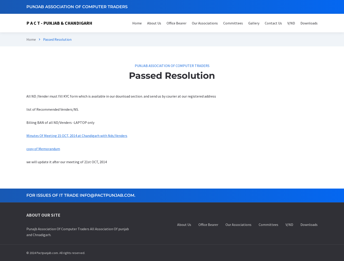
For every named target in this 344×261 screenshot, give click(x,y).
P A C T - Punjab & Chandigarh (59, 23)
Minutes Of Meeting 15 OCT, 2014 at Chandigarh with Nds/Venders (76, 135)
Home (31, 39)
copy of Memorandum (43, 148)
